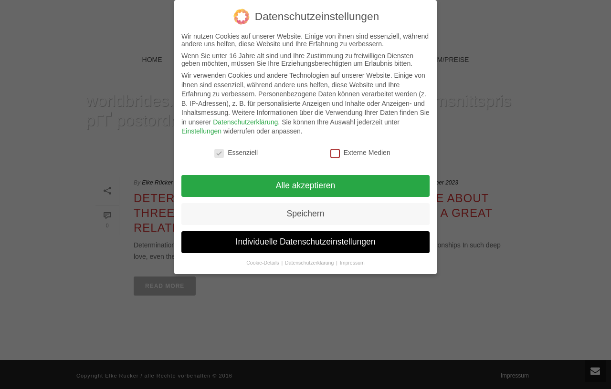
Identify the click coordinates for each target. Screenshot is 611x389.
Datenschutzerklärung (245, 115)
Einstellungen (201, 124)
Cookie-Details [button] (263, 256)
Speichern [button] (306, 207)
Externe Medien (360, 146)
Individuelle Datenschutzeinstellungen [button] (306, 235)
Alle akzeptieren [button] (306, 179)
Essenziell (236, 146)
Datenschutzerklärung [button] (310, 256)
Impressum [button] (352, 256)
